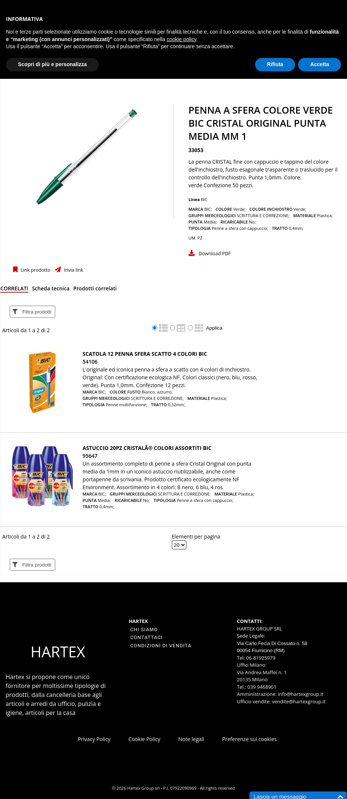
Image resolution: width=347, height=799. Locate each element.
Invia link (73, 270)
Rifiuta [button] (275, 64)
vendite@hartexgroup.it (298, 701)
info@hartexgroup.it (299, 694)
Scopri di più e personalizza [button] (52, 64)
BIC (204, 199)
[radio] (154, 327)
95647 (90, 455)
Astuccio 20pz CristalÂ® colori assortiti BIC (147, 447)
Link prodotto (34, 270)
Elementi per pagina (196, 536)
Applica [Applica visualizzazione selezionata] (214, 328)
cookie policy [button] (181, 39)
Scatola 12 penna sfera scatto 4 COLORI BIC (145, 353)
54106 (90, 361)
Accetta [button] (319, 64)
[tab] (14, 289)
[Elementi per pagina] (179, 544)
